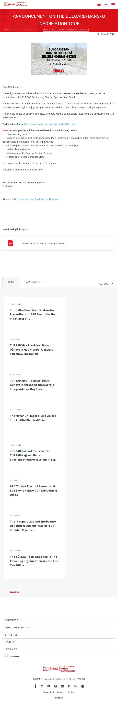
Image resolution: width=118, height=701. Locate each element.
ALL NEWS (106, 284)
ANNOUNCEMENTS (35, 282)
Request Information (52, 692)
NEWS (11, 282)
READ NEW (17, 592)
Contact (71, 692)
